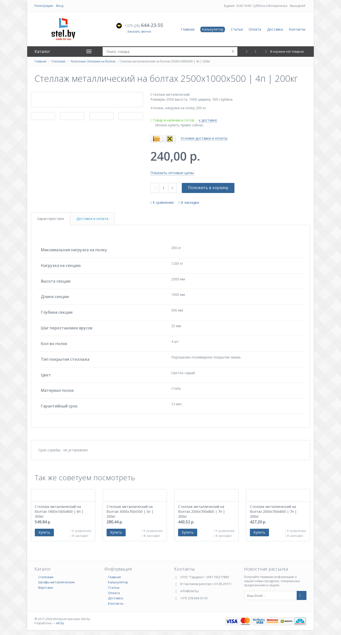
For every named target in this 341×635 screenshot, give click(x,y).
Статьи (237, 29)
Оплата (255, 29)
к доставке (208, 120)
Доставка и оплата (92, 218)
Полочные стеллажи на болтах (93, 61)
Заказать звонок (139, 31)
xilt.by (60, 623)
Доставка (275, 29)
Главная (188, 29)
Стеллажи (58, 61)
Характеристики (50, 218)
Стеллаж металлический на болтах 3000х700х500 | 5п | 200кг (130, 511)
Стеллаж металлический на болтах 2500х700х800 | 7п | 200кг (201, 511)
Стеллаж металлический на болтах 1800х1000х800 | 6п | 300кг (59, 511)
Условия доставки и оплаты (204, 138)
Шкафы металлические (56, 582)
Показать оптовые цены (172, 172)
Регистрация (44, 6)
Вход (59, 6)
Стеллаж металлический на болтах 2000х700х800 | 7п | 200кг (273, 511)
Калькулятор (212, 29)
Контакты (297, 29)
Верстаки (45, 587)
